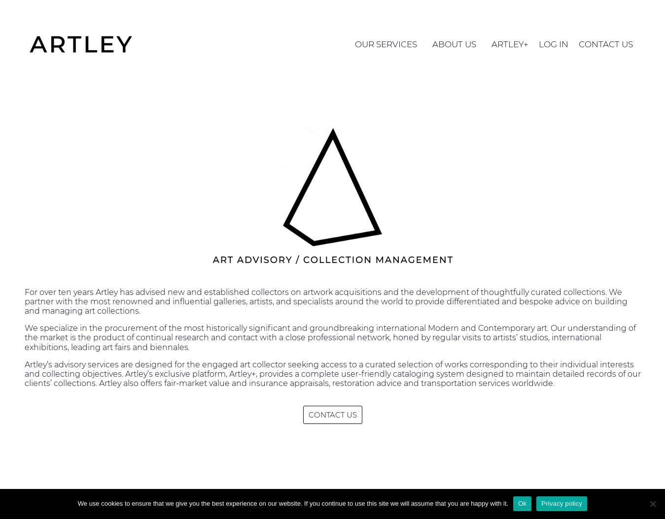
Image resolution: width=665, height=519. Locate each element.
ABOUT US (456, 44)
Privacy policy (561, 503)
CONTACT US (606, 44)
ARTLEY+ (509, 44)
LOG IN (553, 44)
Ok (522, 503)
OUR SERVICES (388, 44)
